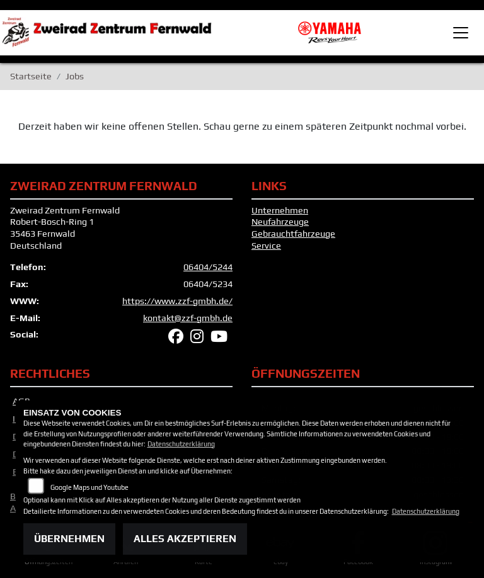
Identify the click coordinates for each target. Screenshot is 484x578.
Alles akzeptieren (185, 539)
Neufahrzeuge (280, 222)
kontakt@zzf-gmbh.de (188, 318)
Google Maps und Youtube (89, 487)
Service (266, 246)
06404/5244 (208, 267)
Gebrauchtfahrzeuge (293, 234)
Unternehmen (279, 210)
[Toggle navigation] (460, 32)
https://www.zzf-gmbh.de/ (177, 301)
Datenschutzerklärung (181, 444)
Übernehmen (69, 539)
